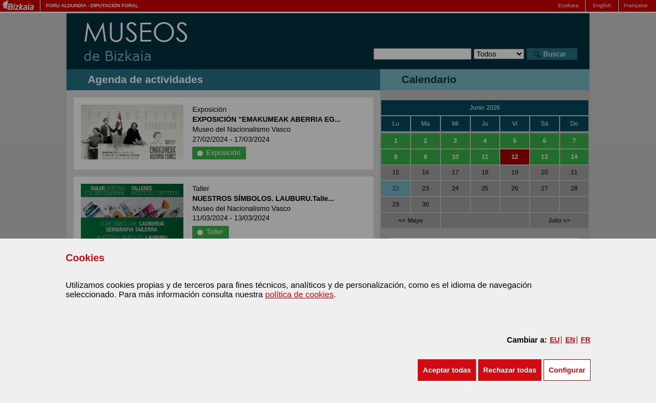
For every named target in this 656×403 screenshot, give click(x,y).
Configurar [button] (567, 370)
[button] (447, 370)
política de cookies (299, 294)
